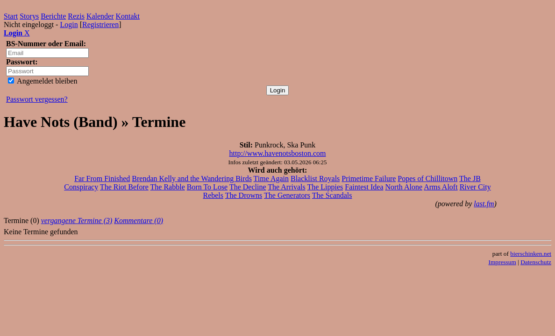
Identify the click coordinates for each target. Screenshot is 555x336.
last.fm (484, 204)
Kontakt (128, 16)
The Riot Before (124, 187)
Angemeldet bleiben (42, 81)
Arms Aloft (440, 187)
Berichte (53, 16)
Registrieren (100, 24)
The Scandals (332, 195)
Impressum (502, 262)
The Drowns (244, 195)
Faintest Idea (364, 187)
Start (11, 16)
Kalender (100, 16)
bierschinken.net (530, 253)
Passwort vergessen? (37, 99)
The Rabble (167, 187)
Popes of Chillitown (427, 178)
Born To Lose (207, 187)
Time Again (271, 178)
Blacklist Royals (315, 178)
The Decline (247, 187)
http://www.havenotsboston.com (277, 153)
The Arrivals (286, 187)
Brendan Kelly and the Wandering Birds (192, 178)
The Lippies (325, 187)
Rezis (76, 16)
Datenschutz (535, 262)
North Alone (404, 187)
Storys (29, 16)
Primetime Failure (369, 178)
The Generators (287, 195)
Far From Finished (102, 178)
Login (69, 24)
